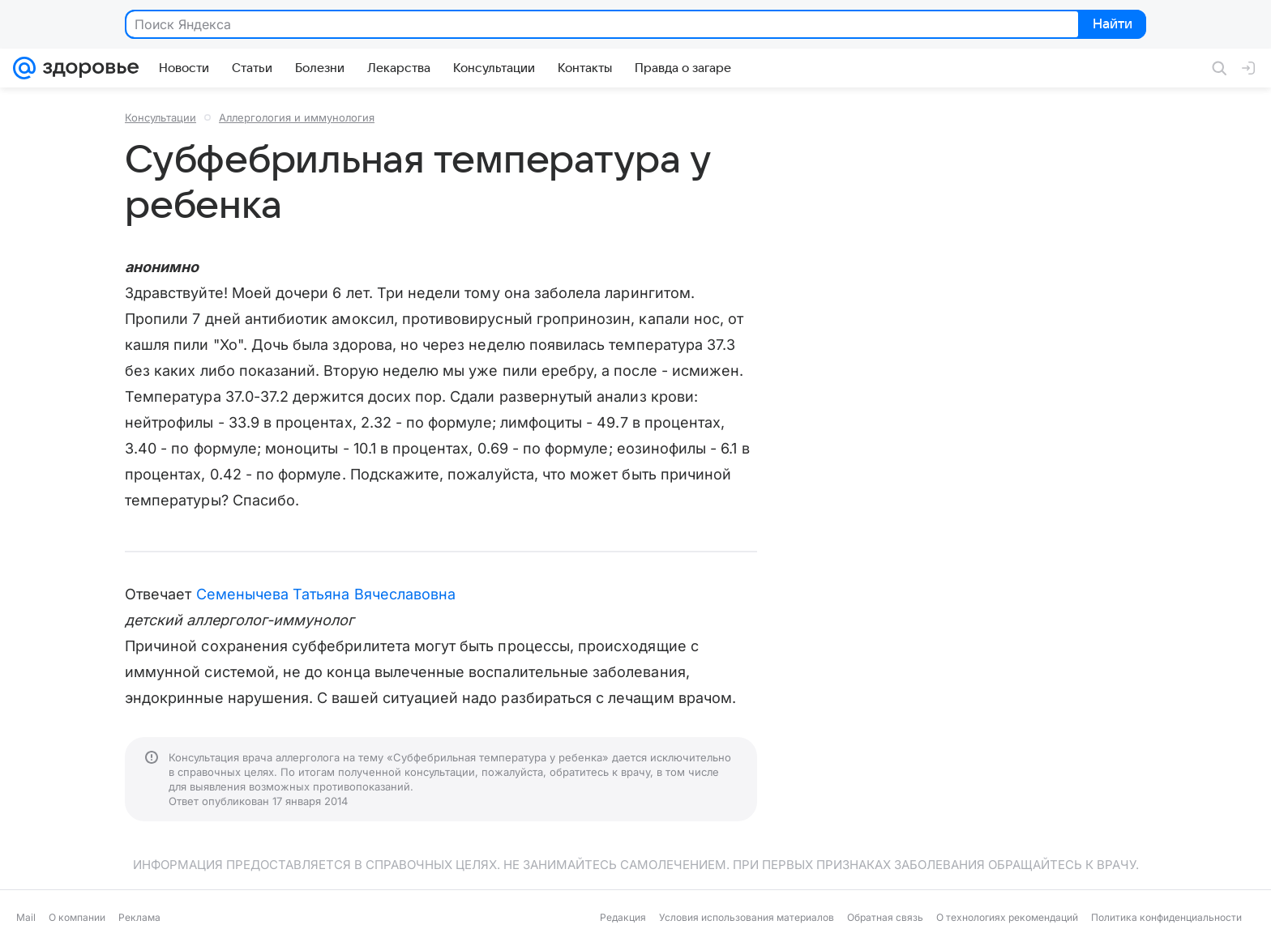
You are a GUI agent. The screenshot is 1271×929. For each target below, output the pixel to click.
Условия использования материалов (746, 917)
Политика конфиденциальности (1166, 917)
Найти (1111, 25)
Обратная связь (885, 917)
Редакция (623, 917)
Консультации (160, 117)
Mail (26, 917)
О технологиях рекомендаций (1007, 917)
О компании (77, 917)
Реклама (139, 917)
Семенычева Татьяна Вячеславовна (326, 594)
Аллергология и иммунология (296, 117)
